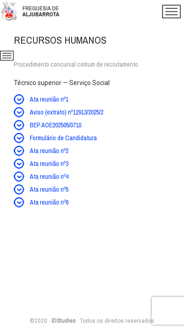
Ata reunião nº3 (49, 164)
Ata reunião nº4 (49, 176)
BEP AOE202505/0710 (55, 125)
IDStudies (63, 321)
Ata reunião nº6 (49, 202)
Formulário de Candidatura (63, 138)
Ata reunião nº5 (49, 189)
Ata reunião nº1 (49, 99)
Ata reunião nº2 (49, 151)
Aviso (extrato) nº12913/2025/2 (66, 112)
